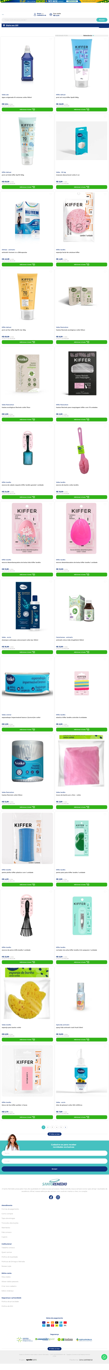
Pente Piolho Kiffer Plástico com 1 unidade (17, 872)
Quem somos (7, 1252)
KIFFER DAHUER (61, 94)
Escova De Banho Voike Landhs (67, 485)
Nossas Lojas (6, 1266)
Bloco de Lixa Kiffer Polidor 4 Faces (14, 1105)
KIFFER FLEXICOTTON (62, 405)
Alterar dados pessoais (10, 1281)
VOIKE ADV (5, 94)
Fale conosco (7, 1232)
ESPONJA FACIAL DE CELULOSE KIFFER (68, 252)
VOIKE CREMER (6, 715)
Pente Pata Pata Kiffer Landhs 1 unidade (70, 872)
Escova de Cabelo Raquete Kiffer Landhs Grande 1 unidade (23, 485)
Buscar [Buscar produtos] (102, 20)
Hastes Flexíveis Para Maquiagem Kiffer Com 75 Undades (76, 407)
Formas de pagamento (10, 1209)
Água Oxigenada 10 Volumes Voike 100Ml (17, 97)
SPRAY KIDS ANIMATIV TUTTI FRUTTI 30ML (69, 1027)
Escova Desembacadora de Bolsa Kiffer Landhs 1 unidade (76, 562)
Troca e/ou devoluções (10, 1223)
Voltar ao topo (54, 1134)
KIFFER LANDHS (60, 250)
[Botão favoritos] (51, 39)
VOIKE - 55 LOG (61, 172)
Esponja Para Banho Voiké (11, 1027)
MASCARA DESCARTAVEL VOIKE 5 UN (68, 175)
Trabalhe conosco (8, 1248)
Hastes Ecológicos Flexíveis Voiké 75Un (16, 407)
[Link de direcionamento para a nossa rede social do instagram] (58, 1197)
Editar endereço (8, 1291)
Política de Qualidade (10, 1257)
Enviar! (54, 1169)
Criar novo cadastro (9, 1286)
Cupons (4, 1237)
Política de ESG (7, 1306)
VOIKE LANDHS (60, 482)
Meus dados (6, 1277)
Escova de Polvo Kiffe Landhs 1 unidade (16, 950)
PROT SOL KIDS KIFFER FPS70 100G (13, 175)
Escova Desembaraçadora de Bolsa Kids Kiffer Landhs (21, 562)
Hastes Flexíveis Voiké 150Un (12, 795)
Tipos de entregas (8, 1218)
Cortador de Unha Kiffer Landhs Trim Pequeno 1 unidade (76, 950)
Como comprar (7, 1214)
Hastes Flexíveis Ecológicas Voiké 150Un (70, 330)
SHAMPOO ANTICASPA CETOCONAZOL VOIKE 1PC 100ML (20, 640)
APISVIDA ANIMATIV (62, 1025)
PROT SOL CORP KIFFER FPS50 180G (67, 97)
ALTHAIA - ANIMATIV (8, 250)
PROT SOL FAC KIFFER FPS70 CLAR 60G (14, 330)
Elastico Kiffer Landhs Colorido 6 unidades (71, 717)
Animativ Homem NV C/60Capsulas (14, 252)
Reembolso (6, 1228)
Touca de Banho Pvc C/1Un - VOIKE (68, 795)
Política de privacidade (10, 1301)
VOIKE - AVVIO (6, 637)
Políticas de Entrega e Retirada (13, 1262)
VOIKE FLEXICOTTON (62, 327)
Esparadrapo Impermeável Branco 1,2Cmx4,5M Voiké (21, 717)
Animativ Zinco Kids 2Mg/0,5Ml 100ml (70, 640)
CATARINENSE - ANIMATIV (64, 637)
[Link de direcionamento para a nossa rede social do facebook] (51, 1197)
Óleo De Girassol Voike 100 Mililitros (69, 1105)
